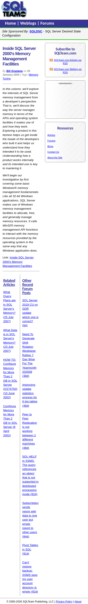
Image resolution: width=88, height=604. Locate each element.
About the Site (54, 157)
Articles (51, 135)
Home (11, 23)
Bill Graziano (14, 71)
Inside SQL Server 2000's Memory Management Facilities (18, 262)
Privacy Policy (64, 601)
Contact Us (53, 152)
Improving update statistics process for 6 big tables (29, 393)
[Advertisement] (57, 9)
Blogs (50, 146)
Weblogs (28, 23)
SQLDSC (36, 31)
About (78, 601)
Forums (47, 23)
